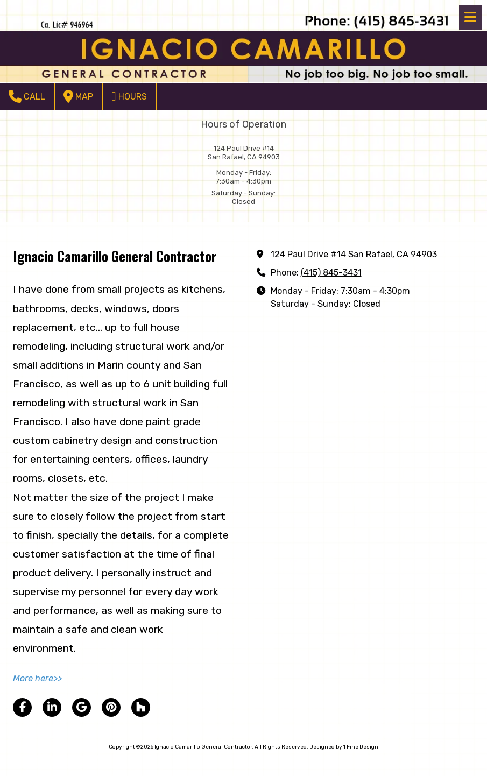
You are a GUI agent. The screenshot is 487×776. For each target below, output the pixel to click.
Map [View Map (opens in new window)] (78, 96)
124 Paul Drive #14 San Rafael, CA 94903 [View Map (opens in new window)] (354, 254)
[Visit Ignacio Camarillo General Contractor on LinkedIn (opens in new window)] (52, 707)
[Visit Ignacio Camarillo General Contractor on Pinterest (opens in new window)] (111, 707)
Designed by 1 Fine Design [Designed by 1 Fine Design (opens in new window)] (343, 747)
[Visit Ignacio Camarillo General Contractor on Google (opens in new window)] (81, 707)
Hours (129, 96)
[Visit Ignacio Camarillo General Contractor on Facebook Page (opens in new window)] (22, 707)
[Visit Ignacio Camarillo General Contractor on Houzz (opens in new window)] (140, 707)
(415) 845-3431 (331, 272)
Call (27, 96)
